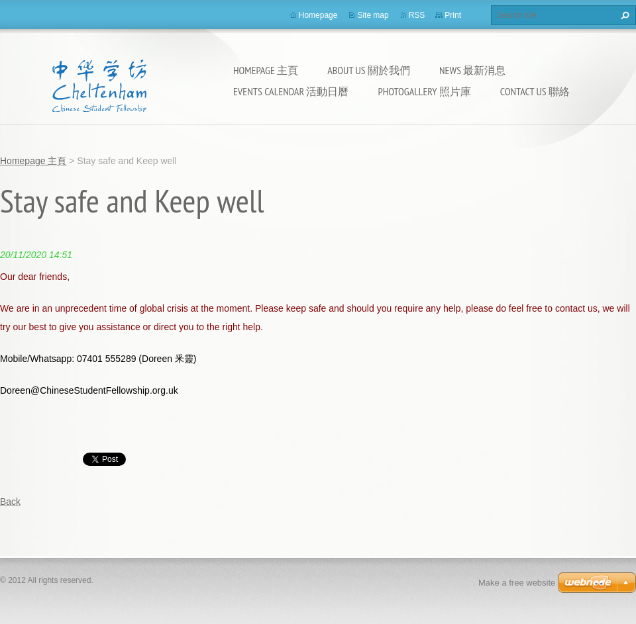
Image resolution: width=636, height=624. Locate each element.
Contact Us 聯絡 (535, 91)
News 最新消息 (472, 70)
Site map (372, 15)
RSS (417, 15)
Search (623, 15)
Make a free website (516, 583)
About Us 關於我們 (368, 70)
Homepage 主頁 (265, 70)
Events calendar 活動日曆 (290, 91)
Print (453, 15)
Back (10, 501)
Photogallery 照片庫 (424, 91)
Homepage (318, 15)
